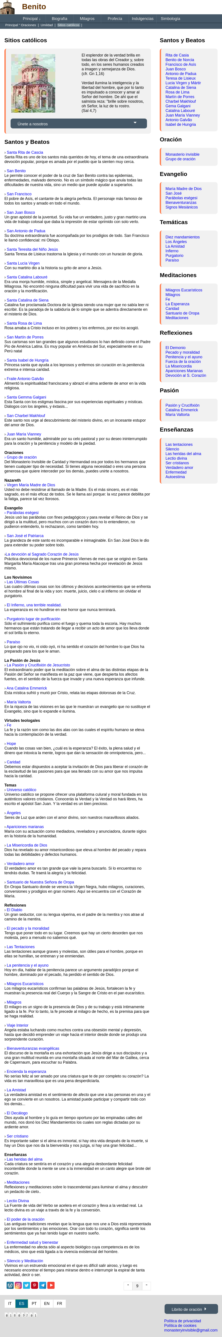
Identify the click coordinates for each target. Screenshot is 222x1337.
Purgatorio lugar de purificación (34, 619)
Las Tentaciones (21, 947)
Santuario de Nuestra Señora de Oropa (40, 882)
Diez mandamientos (182, 237)
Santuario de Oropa (182, 313)
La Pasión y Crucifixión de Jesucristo (38, 665)
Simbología (170, 18)
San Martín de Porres (25, 337)
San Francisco (19, 194)
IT (10, 1303)
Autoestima (175, 477)
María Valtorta (19, 702)
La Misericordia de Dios (27, 845)
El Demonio (175, 348)
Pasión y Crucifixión (182, 405)
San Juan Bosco (21, 212)
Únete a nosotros (33, 124)
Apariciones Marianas (184, 371)
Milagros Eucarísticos (25, 984)
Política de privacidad (182, 1321)
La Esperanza (177, 304)
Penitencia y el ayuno (183, 357)
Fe (9, 725)
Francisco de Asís (180, 64)
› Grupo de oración (20, 457)
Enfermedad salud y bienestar (32, 1242)
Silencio (172, 449)
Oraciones (29, 25)
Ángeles (14, 813)
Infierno (171, 251)
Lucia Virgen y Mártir (183, 83)
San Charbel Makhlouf (26, 415)
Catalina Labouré (180, 110)
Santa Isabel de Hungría (28, 360)
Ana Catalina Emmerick (27, 688)
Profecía (115, 18)
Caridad (13, 762)
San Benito (16, 171)
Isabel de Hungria (180, 124)
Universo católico (21, 790)
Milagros (87, 18)
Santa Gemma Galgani (26, 397)
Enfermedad (176, 472)
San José (173, 193)
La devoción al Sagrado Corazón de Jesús (42, 554)
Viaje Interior (17, 1025)
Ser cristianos (177, 463)
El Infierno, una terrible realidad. (34, 605)
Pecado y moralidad (182, 352)
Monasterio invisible (182, 154)
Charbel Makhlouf (180, 101)
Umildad (47, 25)
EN (47, 1303)
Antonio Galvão (178, 120)
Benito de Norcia (179, 60)
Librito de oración (187, 1309)
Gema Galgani (177, 106)
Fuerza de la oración (183, 361)
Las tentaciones (179, 444)
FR (59, 1303)
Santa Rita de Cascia (25, 152)
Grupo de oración (180, 159)
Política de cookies (180, 1325)
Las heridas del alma (24, 1159)
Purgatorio (174, 255)
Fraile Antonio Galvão (25, 379)
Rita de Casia (177, 55)
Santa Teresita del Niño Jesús (32, 249)
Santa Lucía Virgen (23, 263)
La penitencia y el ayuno (28, 965)
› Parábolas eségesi (21, 512)
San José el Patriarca (25, 536)
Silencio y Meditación (25, 1261)
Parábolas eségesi (181, 198)
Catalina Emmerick (181, 410)
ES (21, 1303)
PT (34, 1303)
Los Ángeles (176, 242)
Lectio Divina (18, 1201)
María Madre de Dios (183, 189)
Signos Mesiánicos (181, 207)
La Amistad (16, 1090)
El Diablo (14, 910)
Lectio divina (176, 458)
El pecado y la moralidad (28, 928)
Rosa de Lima (177, 92)
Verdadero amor (21, 863)
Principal (32, 18)
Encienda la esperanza (26, 1071)
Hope (11, 743)
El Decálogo (17, 1113)
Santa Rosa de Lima (24, 323)
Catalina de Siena (180, 87)
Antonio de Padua (180, 73)
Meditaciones (18, 1182)
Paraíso (13, 642)
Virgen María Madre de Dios (31, 485)
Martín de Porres (179, 97)
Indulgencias (143, 18)
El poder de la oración (25, 1219)
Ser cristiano (17, 1136)
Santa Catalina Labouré (27, 277)
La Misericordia (178, 366)
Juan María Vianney (24, 434)
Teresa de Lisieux (180, 78)
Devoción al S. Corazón (185, 375)
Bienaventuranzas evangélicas (33, 1048)
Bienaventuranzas (180, 202)
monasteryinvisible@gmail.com (191, 1330)
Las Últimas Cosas (23, 582)
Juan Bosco (175, 69)
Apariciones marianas (25, 827)
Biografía (59, 18)
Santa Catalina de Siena (28, 300)
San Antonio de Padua (26, 231)
